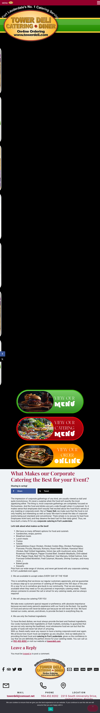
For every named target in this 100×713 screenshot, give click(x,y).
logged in (27, 653)
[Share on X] (50, 491)
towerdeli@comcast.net (21, 696)
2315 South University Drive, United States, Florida (79, 697)
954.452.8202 (49, 696)
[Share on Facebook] (23, 491)
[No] (92, 708)
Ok (50, 709)
